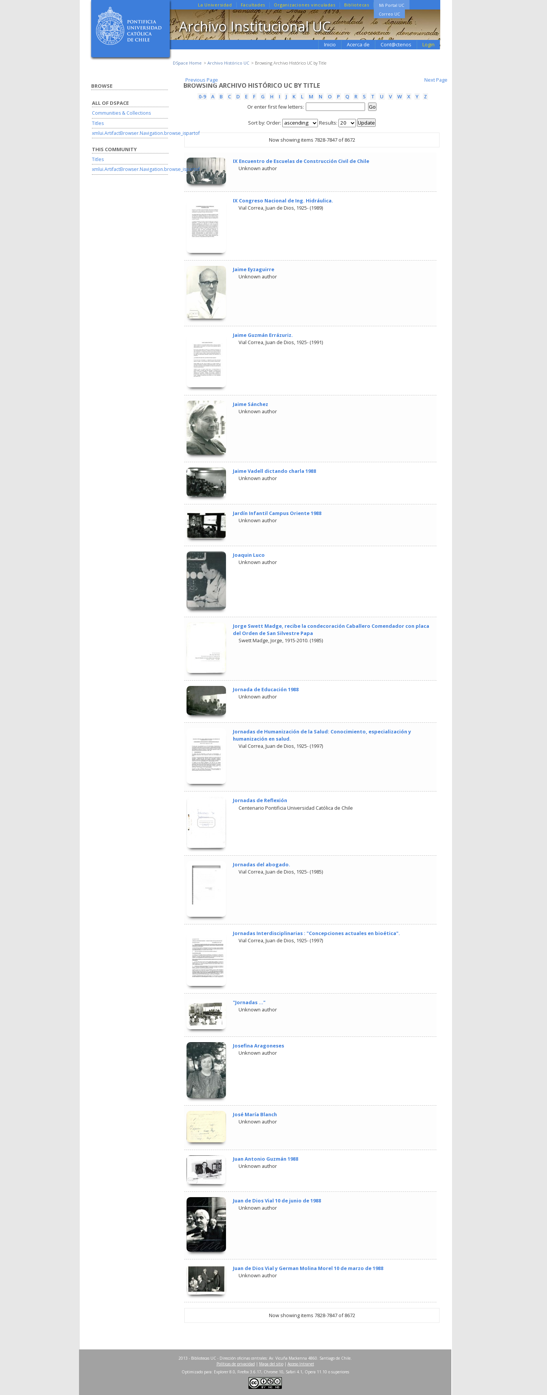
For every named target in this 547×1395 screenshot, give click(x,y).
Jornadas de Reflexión (260, 800)
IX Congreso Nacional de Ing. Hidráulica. (283, 200)
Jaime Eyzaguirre (253, 269)
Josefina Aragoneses (258, 1045)
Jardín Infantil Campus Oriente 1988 (277, 513)
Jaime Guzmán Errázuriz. (263, 335)
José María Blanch (255, 1114)
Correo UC (389, 14)
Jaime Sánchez (250, 404)
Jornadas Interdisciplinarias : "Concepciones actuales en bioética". (316, 933)
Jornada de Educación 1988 (266, 689)
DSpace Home (187, 63)
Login (428, 44)
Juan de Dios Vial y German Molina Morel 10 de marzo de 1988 (308, 1268)
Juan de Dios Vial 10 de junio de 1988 (277, 1200)
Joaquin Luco (249, 554)
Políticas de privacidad (236, 1364)
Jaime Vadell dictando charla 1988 (274, 471)
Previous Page (201, 79)
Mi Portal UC (391, 5)
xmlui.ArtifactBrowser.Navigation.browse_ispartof (146, 133)
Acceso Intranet (301, 1364)
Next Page (435, 79)
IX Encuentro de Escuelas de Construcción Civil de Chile (301, 161)
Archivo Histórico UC (228, 63)
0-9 (202, 96)
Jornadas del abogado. (261, 864)
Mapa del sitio (271, 1364)
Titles (98, 123)
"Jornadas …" (249, 1002)
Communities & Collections (121, 113)
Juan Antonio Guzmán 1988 (265, 1158)
